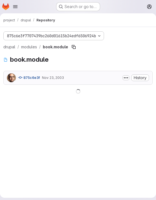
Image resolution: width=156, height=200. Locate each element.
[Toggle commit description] (126, 77)
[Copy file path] (73, 46)
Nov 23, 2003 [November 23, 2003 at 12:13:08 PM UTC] (53, 78)
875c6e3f (29, 77)
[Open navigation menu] (15, 6)
